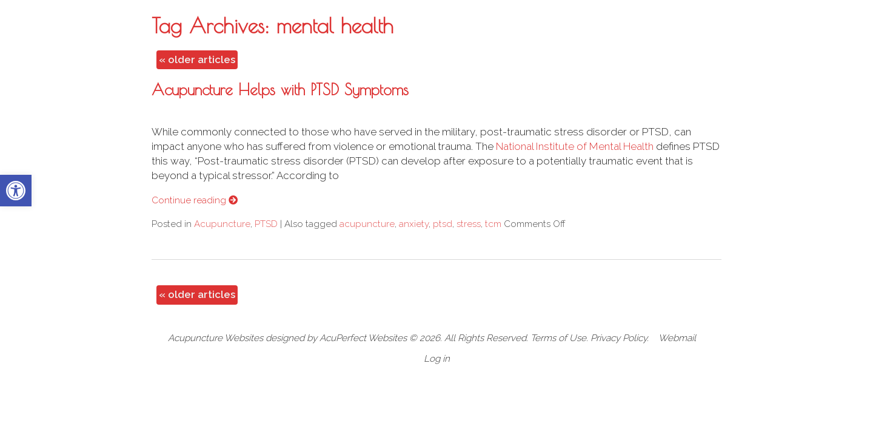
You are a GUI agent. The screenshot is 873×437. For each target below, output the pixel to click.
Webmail (677, 338)
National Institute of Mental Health (575, 146)
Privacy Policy (618, 338)
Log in (437, 358)
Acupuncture (222, 223)
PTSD (266, 223)
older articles (197, 59)
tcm (493, 223)
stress (469, 223)
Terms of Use (558, 338)
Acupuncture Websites (215, 338)
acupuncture (367, 223)
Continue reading (195, 200)
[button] (16, 190)
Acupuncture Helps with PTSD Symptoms (280, 89)
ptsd (442, 223)
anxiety (414, 223)
